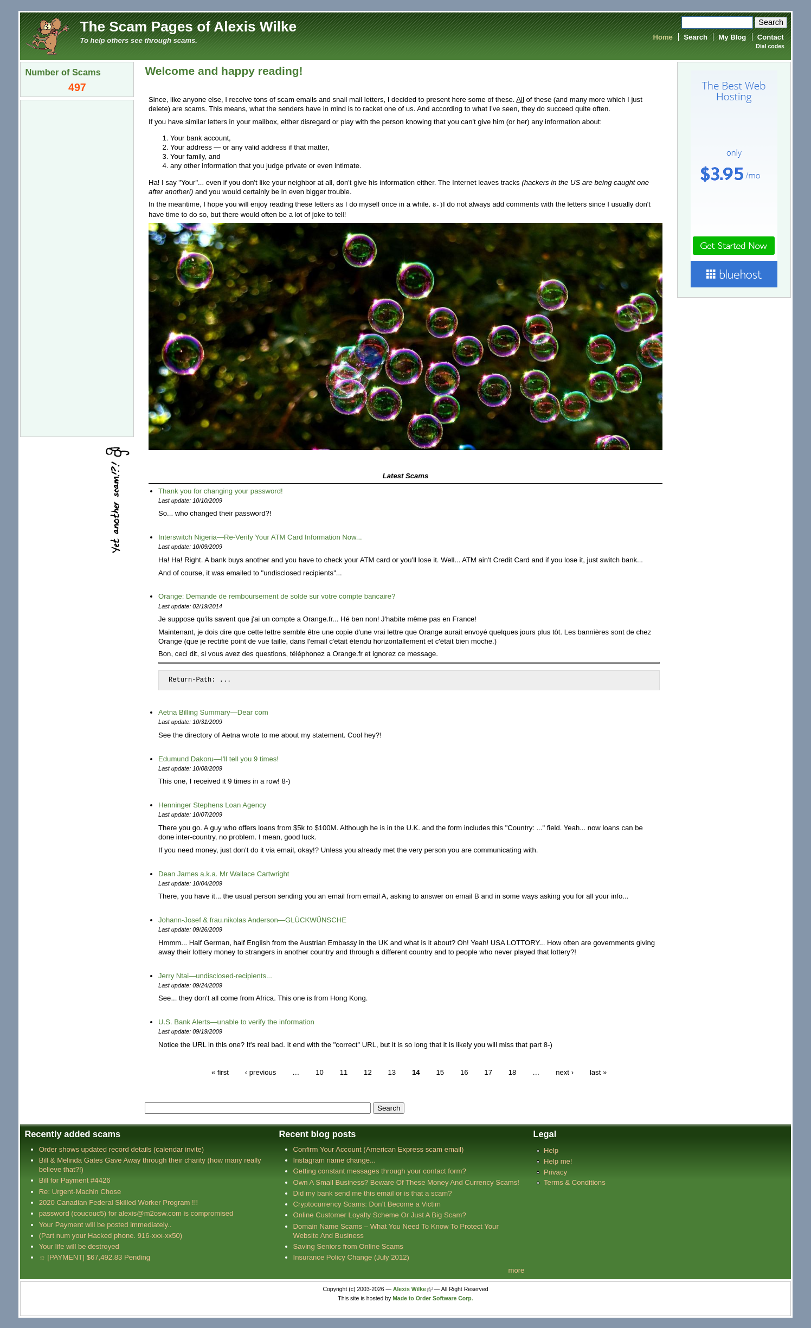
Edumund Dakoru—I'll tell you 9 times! (218, 758)
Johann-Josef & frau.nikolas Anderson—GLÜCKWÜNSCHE (252, 919)
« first (220, 1071)
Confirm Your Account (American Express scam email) (378, 1149)
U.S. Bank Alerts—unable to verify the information (236, 1021)
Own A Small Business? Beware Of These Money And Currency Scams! (406, 1182)
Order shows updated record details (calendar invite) (121, 1149)
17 (488, 1071)
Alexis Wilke (409, 1289)
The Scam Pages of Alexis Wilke (188, 26)
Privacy (555, 1171)
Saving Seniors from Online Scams (348, 1246)
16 (464, 1071)
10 (320, 1071)
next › (565, 1071)
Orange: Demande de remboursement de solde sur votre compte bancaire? (276, 596)
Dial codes (770, 46)
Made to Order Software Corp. (432, 1298)
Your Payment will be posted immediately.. (105, 1224)
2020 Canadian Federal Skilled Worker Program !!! (118, 1202)
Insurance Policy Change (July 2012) (351, 1257)
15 (440, 1071)
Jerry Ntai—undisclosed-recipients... (215, 975)
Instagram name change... (334, 1160)
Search (695, 37)
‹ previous (260, 1071)
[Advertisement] (77, 267)
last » (598, 1071)
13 (392, 1071)
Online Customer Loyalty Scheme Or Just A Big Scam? (379, 1214)
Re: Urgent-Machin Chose (80, 1191)
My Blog (732, 37)
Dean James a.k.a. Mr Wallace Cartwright (223, 873)
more (517, 1270)
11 (344, 1071)
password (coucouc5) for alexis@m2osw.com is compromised (136, 1213)
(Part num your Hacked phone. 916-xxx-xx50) (111, 1235)
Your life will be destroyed (79, 1246)
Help (551, 1150)
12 (368, 1071)
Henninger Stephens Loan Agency (212, 804)
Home (662, 37)
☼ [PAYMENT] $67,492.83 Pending (94, 1257)
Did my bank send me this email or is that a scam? (372, 1193)
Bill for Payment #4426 (75, 1180)
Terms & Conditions (575, 1182)
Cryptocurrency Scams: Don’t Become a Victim (367, 1203)
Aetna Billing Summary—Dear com (213, 712)
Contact (770, 37)
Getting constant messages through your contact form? (379, 1170)
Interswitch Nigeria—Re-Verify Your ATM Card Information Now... (260, 537)
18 (513, 1071)
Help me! (558, 1161)
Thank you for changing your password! (220, 490)
